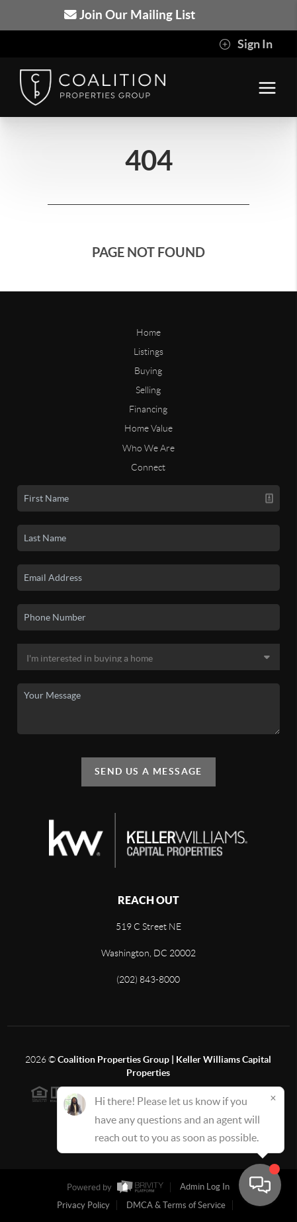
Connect (148, 467)
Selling (148, 390)
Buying (148, 370)
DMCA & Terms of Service (176, 1205)
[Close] (273, 1097)
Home (148, 332)
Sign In (246, 44)
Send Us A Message (148, 771)
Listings (148, 351)
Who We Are (148, 448)
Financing (148, 409)
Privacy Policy (83, 1205)
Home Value (148, 428)
